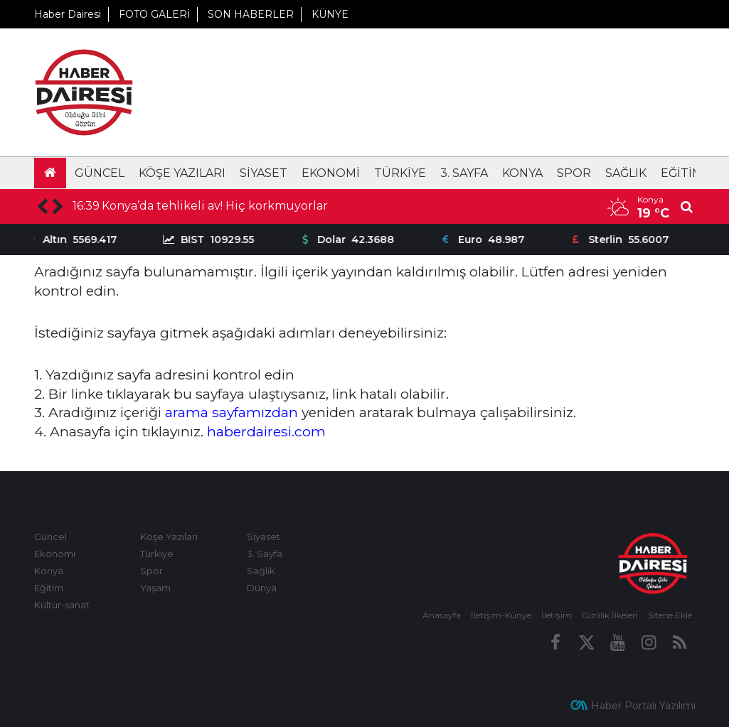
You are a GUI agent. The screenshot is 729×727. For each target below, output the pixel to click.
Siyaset (263, 173)
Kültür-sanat (62, 604)
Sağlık (625, 173)
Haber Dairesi (67, 14)
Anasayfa (441, 615)
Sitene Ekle (670, 615)
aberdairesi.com (271, 431)
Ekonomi (331, 173)
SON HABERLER (251, 14)
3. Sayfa (464, 173)
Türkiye (400, 173)
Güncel (99, 173)
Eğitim (682, 173)
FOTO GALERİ (154, 14)
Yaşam (155, 587)
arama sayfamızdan (231, 412)
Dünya (262, 587)
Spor (574, 173)
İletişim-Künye (501, 615)
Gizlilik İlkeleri (610, 615)
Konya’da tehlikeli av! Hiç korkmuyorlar (215, 205)
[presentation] (42, 206)
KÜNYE (330, 14)
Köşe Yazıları (182, 173)
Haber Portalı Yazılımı (643, 705)
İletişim (556, 615)
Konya (522, 173)
